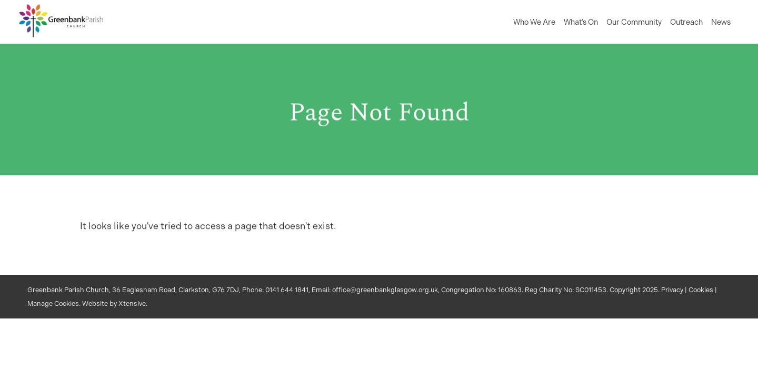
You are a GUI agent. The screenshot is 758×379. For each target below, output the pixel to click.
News (721, 22)
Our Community (634, 22)
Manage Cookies (53, 303)
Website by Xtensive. (114, 303)
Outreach (686, 22)
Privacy (672, 290)
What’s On (581, 22)
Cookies (701, 290)
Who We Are (534, 22)
